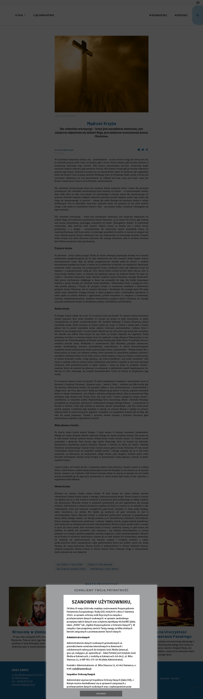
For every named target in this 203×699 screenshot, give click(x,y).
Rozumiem (101, 693)
